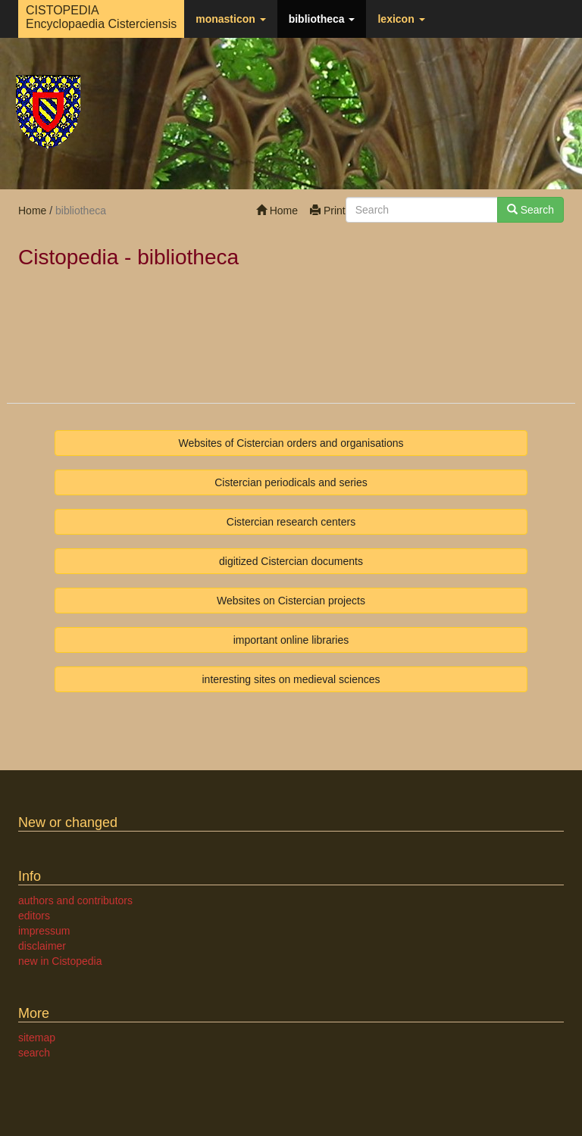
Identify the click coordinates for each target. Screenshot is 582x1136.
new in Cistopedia (60, 961)
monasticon (230, 19)
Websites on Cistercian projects (291, 601)
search (34, 1053)
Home (277, 210)
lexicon (400, 19)
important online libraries (291, 640)
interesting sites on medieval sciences (291, 679)
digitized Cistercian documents (291, 561)
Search (530, 210)
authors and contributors (75, 900)
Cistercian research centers (291, 522)
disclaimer (42, 946)
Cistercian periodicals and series (291, 482)
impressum (44, 931)
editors (34, 916)
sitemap (36, 1037)
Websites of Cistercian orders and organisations (290, 443)
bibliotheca (322, 19)
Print (328, 210)
